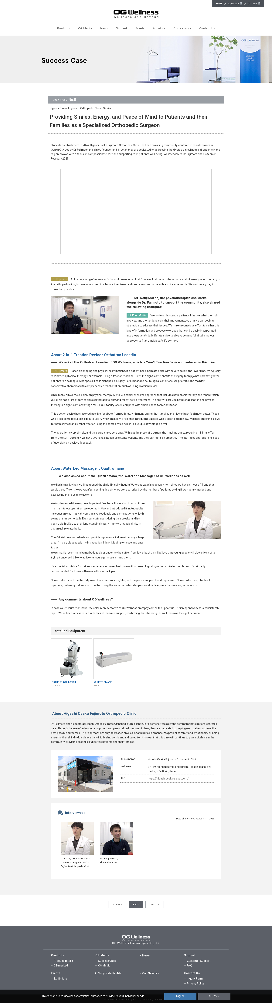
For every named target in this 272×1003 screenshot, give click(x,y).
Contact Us (207, 28)
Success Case (107, 960)
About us (159, 28)
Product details (63, 960)
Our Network (182, 28)
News (104, 28)
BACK (136, 904)
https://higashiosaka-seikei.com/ (168, 778)
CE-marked (61, 964)
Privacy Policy (195, 982)
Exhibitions (61, 977)
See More (214, 996)
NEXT (154, 904)
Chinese (252, 3)
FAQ (189, 964)
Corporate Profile (109, 972)
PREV (117, 904)
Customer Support (198, 960)
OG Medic (104, 964)
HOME (219, 3)
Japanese (233, 3)
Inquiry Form (195, 977)
